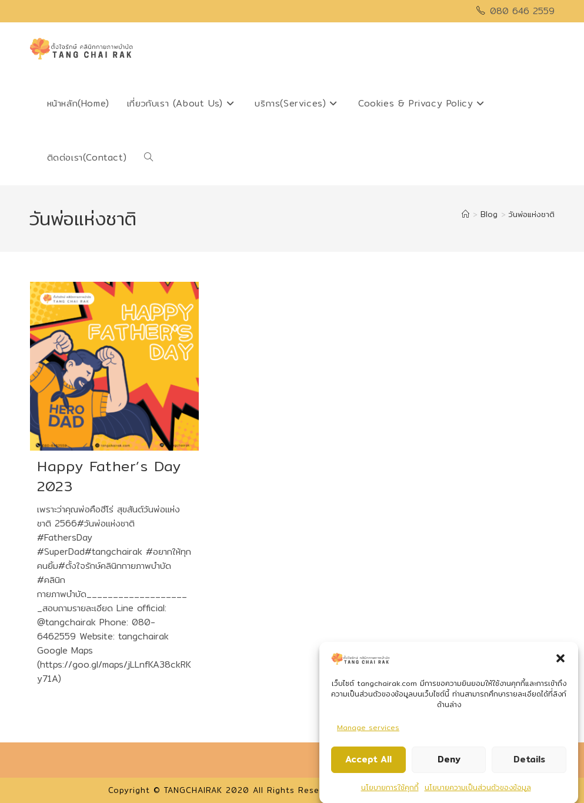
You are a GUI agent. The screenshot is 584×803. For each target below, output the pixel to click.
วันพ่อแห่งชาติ (532, 214)
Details (529, 762)
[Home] (465, 214)
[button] (560, 661)
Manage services (368, 729)
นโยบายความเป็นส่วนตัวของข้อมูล (478, 789)
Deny (449, 762)
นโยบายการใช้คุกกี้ (390, 789)
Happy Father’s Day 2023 (109, 476)
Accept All (368, 762)
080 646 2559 (522, 11)
